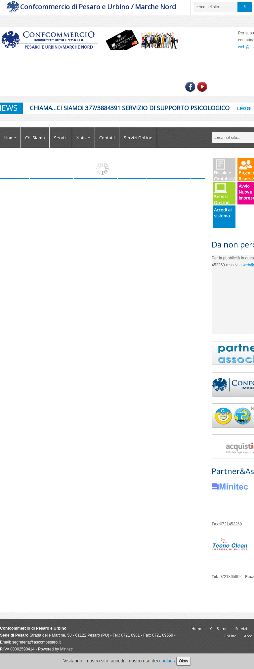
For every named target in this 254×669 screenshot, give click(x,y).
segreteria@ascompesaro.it (36, 642)
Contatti (107, 138)
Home (10, 138)
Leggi (244, 108)
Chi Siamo (35, 138)
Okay (183, 661)
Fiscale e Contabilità (224, 170)
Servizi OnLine (138, 138)
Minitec (66, 649)
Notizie (83, 138)
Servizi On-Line (222, 193)
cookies (167, 660)
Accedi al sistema (223, 213)
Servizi (60, 138)
